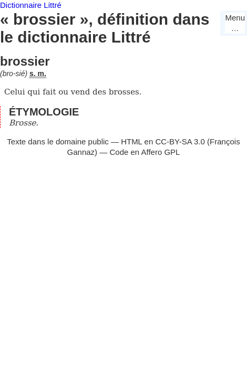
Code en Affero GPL (144, 152)
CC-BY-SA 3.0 (180, 141)
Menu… (235, 23)
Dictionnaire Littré (30, 5)
